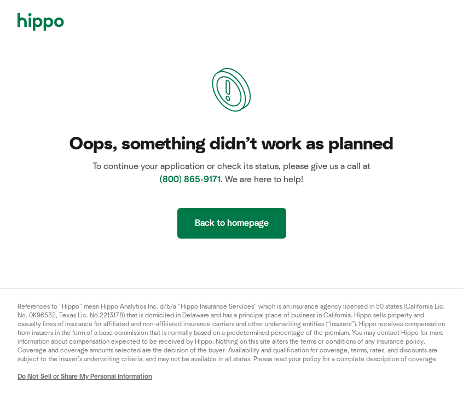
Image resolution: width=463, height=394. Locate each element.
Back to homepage (232, 223)
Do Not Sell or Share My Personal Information (85, 376)
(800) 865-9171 (190, 179)
